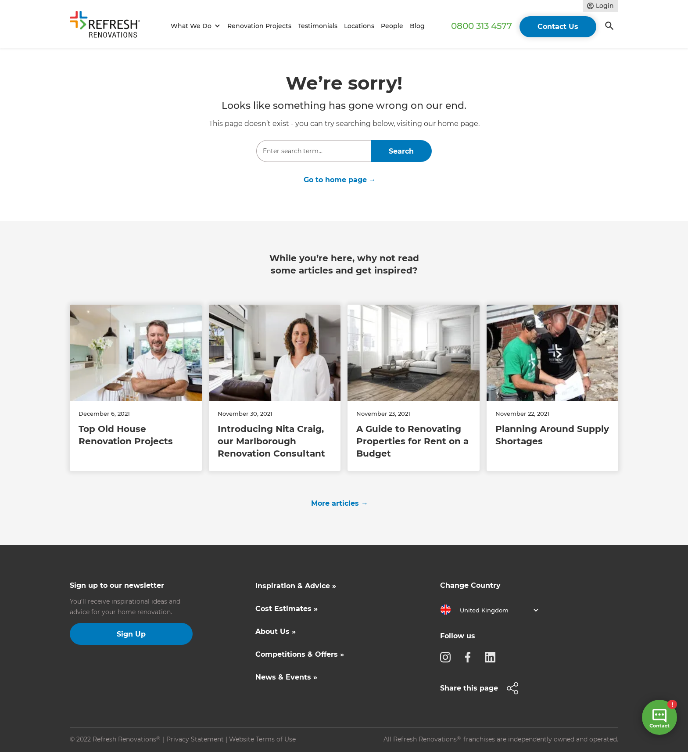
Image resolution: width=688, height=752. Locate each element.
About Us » (275, 631)
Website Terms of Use (262, 739)
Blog (417, 26)
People (392, 26)
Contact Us (558, 26)
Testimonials (317, 26)
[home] (109, 26)
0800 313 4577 (481, 26)
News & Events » (286, 677)
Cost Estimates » (286, 608)
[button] (194, 26)
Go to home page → (340, 180)
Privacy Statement (195, 739)
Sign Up (131, 634)
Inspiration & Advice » (295, 586)
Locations (359, 26)
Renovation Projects (259, 26)
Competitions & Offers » (299, 654)
